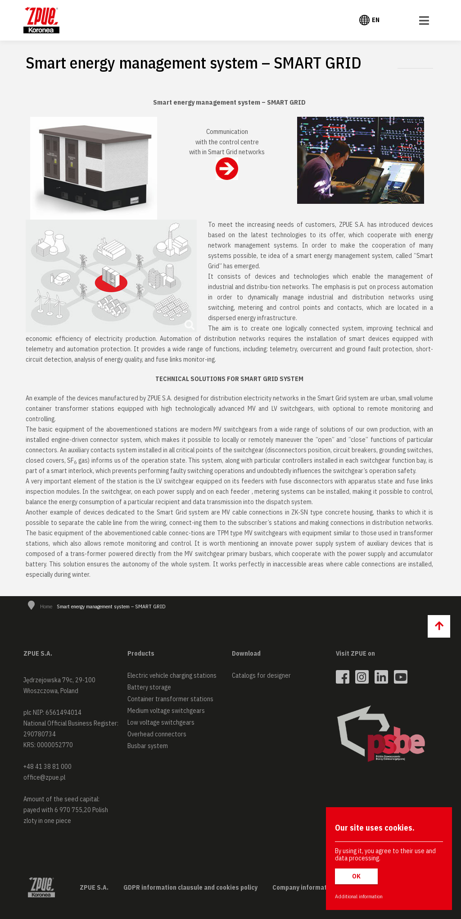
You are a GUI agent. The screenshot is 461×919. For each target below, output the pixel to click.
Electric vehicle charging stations (172, 675)
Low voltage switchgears (160, 722)
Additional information (359, 896)
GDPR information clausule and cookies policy (190, 887)
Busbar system (147, 746)
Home (46, 606)
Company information (304, 887)
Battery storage (149, 687)
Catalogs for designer (261, 675)
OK (356, 876)
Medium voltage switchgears (166, 711)
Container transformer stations (170, 699)
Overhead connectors (156, 734)
